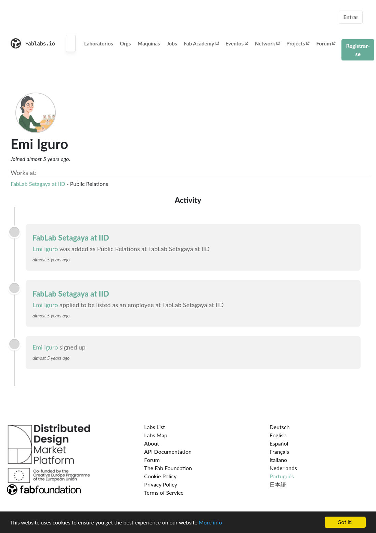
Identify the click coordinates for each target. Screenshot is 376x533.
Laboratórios (98, 43)
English (278, 435)
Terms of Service (163, 492)
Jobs (172, 43)
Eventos (236, 43)
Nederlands (283, 468)
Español (279, 443)
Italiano (278, 459)
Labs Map (155, 435)
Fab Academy (201, 43)
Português (282, 476)
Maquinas (149, 43)
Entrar (350, 17)
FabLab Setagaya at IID (38, 183)
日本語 (278, 484)
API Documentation (168, 451)
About (151, 443)
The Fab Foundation (168, 468)
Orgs (125, 43)
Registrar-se (358, 49)
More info (210, 522)
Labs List (154, 427)
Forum (325, 43)
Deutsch (280, 427)
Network (267, 43)
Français (279, 451)
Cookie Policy (160, 476)
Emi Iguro (45, 248)
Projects (297, 43)
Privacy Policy (160, 484)
